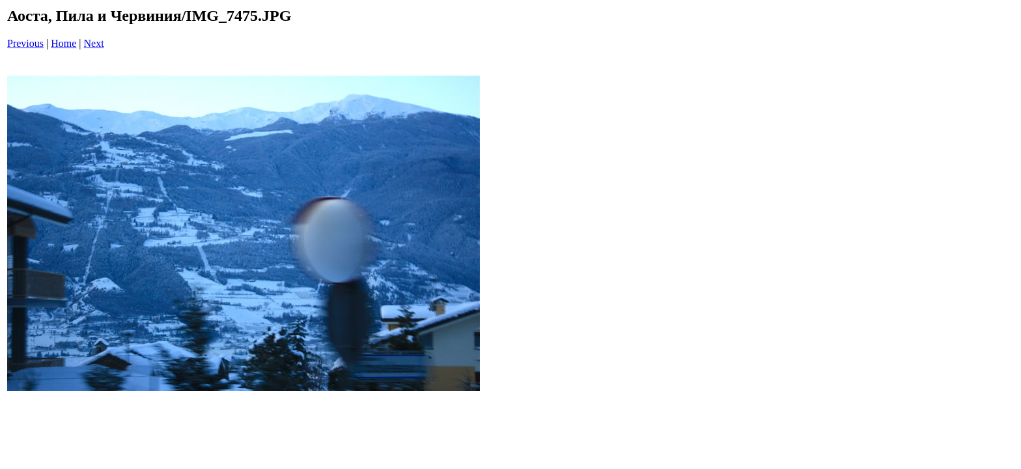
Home (63, 43)
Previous (25, 43)
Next (94, 43)
